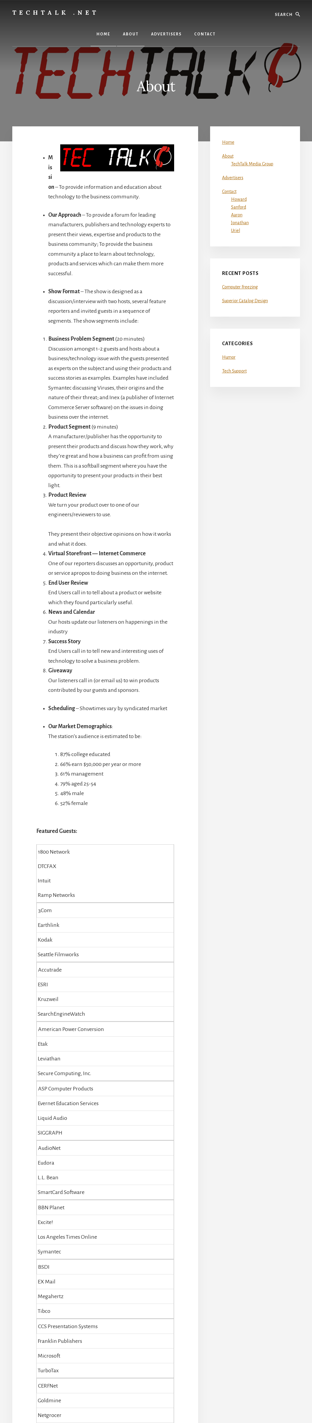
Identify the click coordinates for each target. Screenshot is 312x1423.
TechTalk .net (55, 12)
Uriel (235, 230)
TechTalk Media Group (252, 163)
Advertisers (232, 177)
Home (228, 142)
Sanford (238, 207)
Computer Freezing (240, 287)
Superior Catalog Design (245, 300)
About (227, 156)
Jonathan (240, 222)
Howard (239, 199)
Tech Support (234, 371)
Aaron (236, 215)
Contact (229, 191)
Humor (229, 357)
